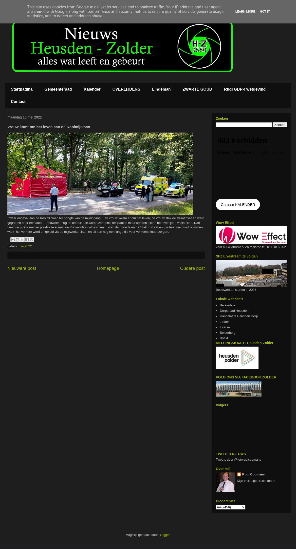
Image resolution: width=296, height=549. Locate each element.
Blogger (164, 535)
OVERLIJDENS (126, 89)
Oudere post (192, 268)
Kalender (92, 89)
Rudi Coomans (253, 474)
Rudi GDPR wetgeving (245, 89)
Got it (265, 11)
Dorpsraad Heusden (234, 311)
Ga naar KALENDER (238, 204)
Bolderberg (228, 332)
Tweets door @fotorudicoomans (238, 459)
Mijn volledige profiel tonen (256, 481)
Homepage (108, 268)
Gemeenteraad (58, 89)
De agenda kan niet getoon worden (251, 163)
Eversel (225, 327)
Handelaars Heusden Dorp (239, 316)
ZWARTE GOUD (197, 89)
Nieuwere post (21, 268)
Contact (18, 101)
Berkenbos (227, 305)
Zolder (224, 322)
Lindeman (161, 89)
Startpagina (22, 89)
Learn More (245, 11)
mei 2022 (25, 246)
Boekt (224, 338)
